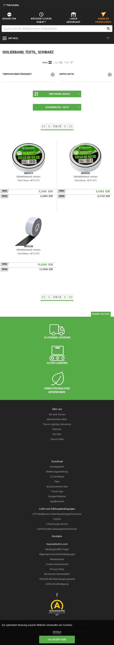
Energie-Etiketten (57, 496)
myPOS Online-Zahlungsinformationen (57, 529)
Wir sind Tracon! (57, 414)
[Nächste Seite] (65, 126)
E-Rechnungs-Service (57, 524)
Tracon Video (57, 439)
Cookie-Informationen (57, 564)
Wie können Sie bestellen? (57, 574)
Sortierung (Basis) (57, 94)
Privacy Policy (57, 569)
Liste (56, 62)
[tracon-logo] (11, 5)
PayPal (57, 519)
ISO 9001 (57, 434)
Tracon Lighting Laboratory (57, 424)
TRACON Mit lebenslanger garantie (57, 579)
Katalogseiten (57, 466)
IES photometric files (57, 486)
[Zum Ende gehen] (71, 126)
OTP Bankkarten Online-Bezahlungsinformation (57, 514)
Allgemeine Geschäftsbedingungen (57, 554)
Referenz (57, 429)
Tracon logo (57, 491)
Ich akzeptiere (57, 639)
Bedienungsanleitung (57, 471)
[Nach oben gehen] (43, 126)
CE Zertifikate (57, 476)
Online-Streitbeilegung (57, 584)
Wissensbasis (57, 559)
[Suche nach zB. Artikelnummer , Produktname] (57, 28)
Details (57, 632)
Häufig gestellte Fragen (57, 549)
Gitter (45, 62)
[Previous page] (49, 126)
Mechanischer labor (57, 419)
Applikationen (57, 501)
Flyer (57, 481)
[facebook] (57, 595)
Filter (66, 62)
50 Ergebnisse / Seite (62, 107)
